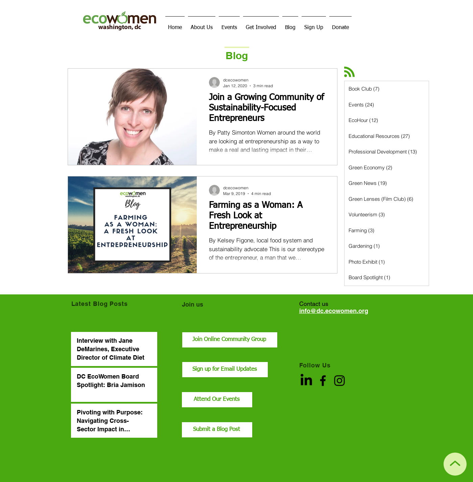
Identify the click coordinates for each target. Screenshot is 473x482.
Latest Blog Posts (99, 303)
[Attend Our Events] (217, 400)
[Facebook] (323, 380)
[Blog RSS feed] (349, 72)
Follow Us (315, 365)
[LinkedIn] (306, 380)
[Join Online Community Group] (230, 340)
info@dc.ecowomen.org (333, 310)
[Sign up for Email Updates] (225, 370)
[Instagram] (339, 380)
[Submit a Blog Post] (217, 430)
